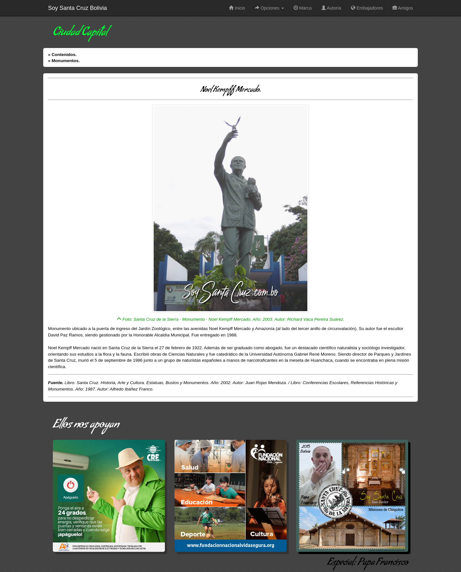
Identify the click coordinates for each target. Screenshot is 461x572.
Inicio (237, 8)
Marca (303, 8)
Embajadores (367, 8)
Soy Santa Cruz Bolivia (77, 8)
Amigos (402, 8)
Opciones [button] (269, 8)
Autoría (331, 8)
